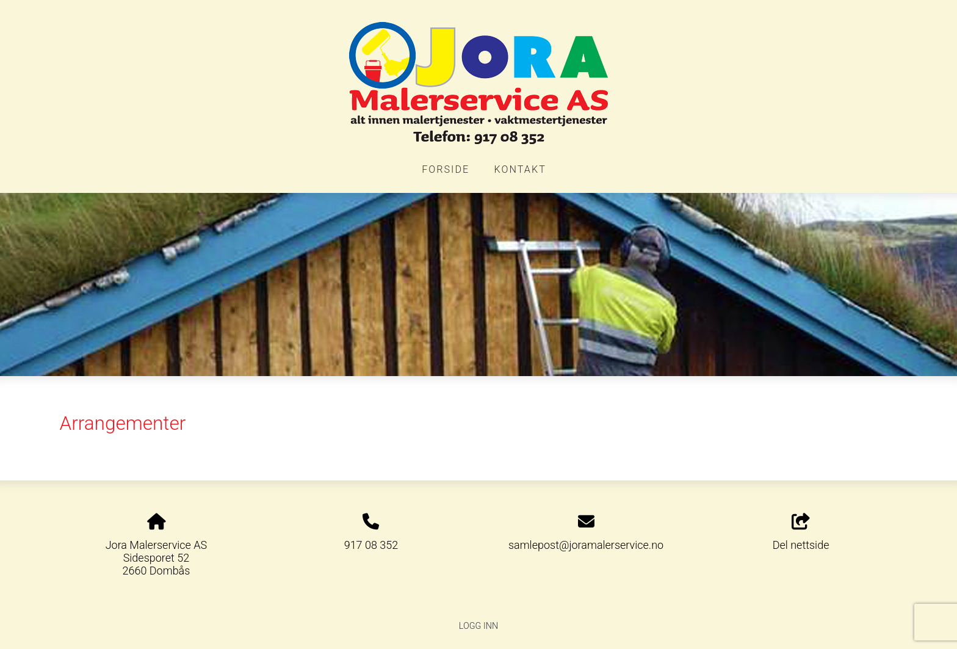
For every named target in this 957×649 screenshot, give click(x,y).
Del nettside (801, 532)
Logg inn (478, 626)
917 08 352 (371, 544)
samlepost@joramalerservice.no (585, 544)
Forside (445, 169)
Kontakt (520, 169)
